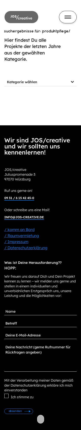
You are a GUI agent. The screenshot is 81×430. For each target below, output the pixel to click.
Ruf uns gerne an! (18, 190)
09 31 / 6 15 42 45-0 (19, 198)
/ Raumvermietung (21, 235)
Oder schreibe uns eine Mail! (27, 210)
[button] (40, 82)
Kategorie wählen (22, 82)
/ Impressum (16, 241)
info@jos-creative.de (24, 217)
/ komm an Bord (19, 229)
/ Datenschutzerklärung (25, 247)
